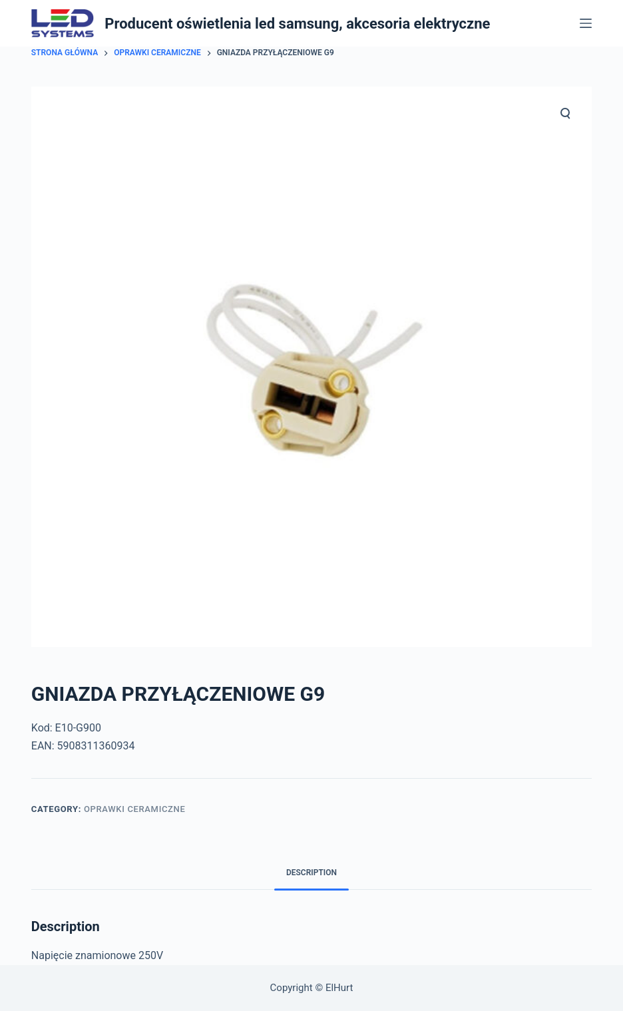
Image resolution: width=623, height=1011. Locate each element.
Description (311, 872)
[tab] (311, 873)
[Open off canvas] (586, 23)
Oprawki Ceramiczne (135, 809)
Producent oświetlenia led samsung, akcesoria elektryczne (297, 23)
